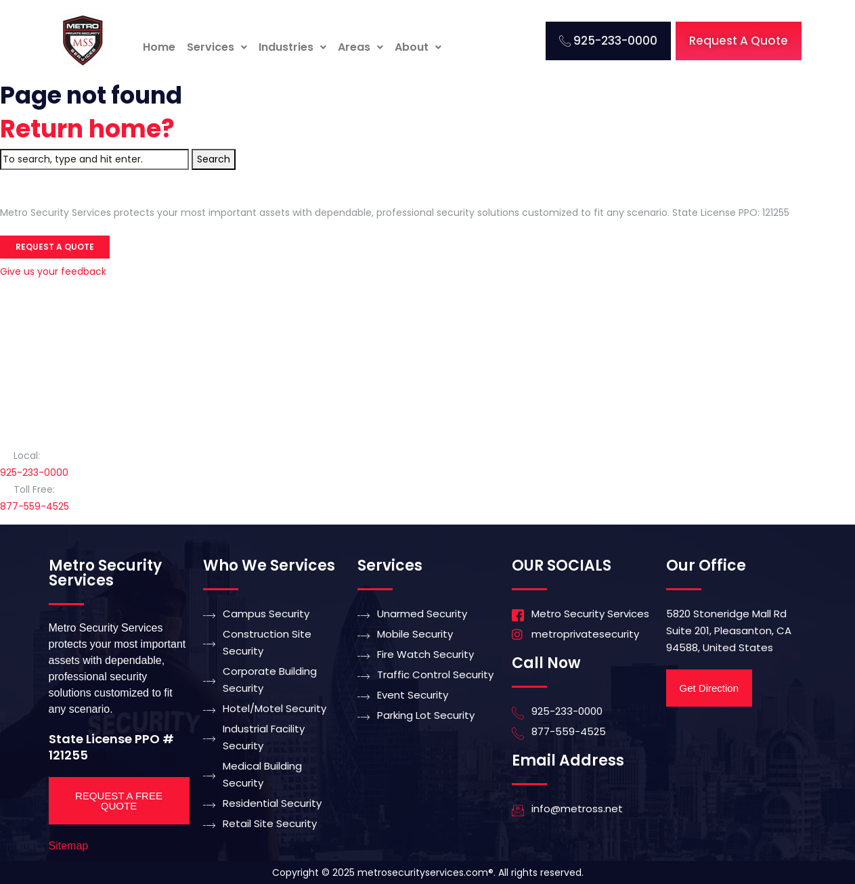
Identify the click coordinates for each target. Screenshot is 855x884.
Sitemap (69, 846)
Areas (360, 47)
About (418, 47)
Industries (292, 47)
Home (159, 47)
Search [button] (213, 159)
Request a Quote (55, 246)
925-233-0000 (34, 472)
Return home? (87, 129)
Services (217, 47)
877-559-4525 (34, 506)
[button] (217, 47)
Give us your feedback (53, 271)
